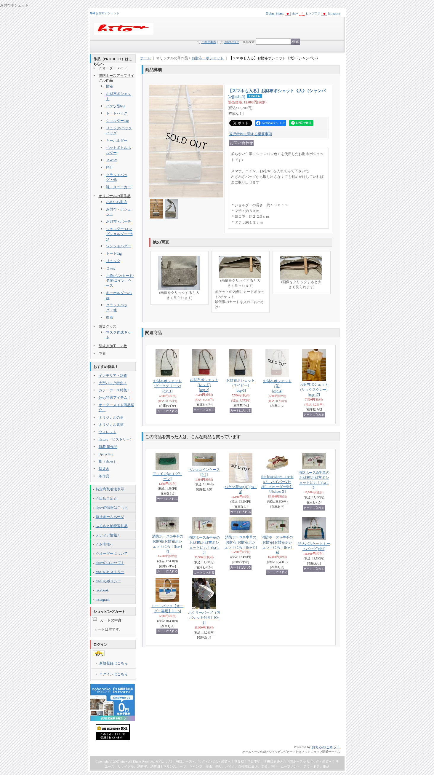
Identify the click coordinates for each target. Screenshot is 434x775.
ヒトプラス (313, 13)
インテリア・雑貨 (113, 376)
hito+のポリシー (108, 581)
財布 (109, 86)
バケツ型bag (115, 106)
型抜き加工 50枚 (113, 346)
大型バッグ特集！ (113, 383)
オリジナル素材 (111, 424)
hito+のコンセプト (110, 563)
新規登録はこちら (113, 663)
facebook (102, 590)
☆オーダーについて (112, 553)
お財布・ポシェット (208, 58)
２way (111, 268)
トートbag (114, 253)
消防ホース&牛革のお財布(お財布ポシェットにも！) (241, 542)
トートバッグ (116, 113)
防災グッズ (107, 326)
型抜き (104, 469)
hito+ (295, 13)
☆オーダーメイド (113, 68)
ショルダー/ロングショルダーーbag (119, 234)
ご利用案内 (208, 42)
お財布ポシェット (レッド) (204, 385)
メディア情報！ (108, 535)
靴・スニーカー (118, 187)
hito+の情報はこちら (112, 507)
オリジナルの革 (111, 417)
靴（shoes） (108, 461)
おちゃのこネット (326, 747)
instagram (103, 599)
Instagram (334, 13)
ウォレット (107, 432)
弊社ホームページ (110, 517)
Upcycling (106, 454)
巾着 (109, 317)
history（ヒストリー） (116, 439)
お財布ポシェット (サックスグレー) (314, 389)
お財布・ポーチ (118, 221)
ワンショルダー (118, 246)
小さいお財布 (116, 202)
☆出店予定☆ (106, 498)
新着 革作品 (108, 447)
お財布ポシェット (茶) (277, 386)
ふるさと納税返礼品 (112, 526)
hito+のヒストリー (110, 572)
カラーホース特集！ (115, 390)
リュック (113, 261)
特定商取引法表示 (110, 489)
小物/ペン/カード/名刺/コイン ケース (120, 281)
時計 (109, 167)
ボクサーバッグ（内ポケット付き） (204, 617)
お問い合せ (231, 42)
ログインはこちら (113, 674)
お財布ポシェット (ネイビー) (240, 385)
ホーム (145, 58)
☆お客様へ (104, 544)
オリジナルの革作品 (115, 196)
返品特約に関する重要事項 (250, 134)
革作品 (104, 476)
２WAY (111, 160)
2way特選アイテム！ (115, 398)
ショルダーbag (117, 121)
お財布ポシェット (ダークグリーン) (167, 386)
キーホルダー (116, 140)
